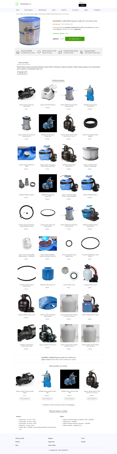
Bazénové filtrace (42, 14)
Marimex (59, 29)
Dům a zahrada (28, 10)
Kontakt (83, 441)
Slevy (16, 445)
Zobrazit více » (77, 29)
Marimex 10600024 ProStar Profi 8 (26, 314)
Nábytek (63, 10)
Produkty (21, 14)
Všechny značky (19, 438)
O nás (82, 438)
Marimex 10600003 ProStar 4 (90, 194)
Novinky (17, 441)
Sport (53, 10)
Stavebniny (97, 10)
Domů (17, 10)
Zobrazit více (22, 72)
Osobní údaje (51, 445)
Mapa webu (51, 441)
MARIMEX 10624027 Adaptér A (26, 194)
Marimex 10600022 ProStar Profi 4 (48, 344)
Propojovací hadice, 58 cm (90, 284)
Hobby (86, 10)
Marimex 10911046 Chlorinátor (47, 104)
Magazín (50, 438)
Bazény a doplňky (34, 14)
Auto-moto (75, 10)
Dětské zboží (42, 10)
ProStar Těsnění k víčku (69, 284)
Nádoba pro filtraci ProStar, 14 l (47, 284)
